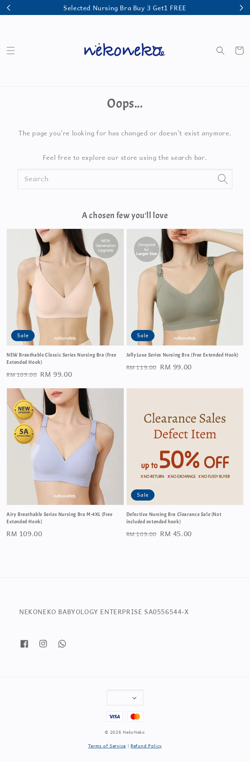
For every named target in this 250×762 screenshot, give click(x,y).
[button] (10, 50)
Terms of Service (107, 745)
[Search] (222, 178)
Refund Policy (146, 745)
